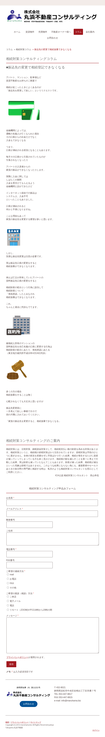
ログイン (96, 730)
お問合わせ (52, 37)
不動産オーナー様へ (61, 31)
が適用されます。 (26, 657)
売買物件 (42, 31)
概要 (7, 722)
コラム (78, 31)
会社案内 (90, 31)
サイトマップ (35, 722)
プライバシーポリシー (17, 657)
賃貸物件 (30, 31)
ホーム (17, 31)
